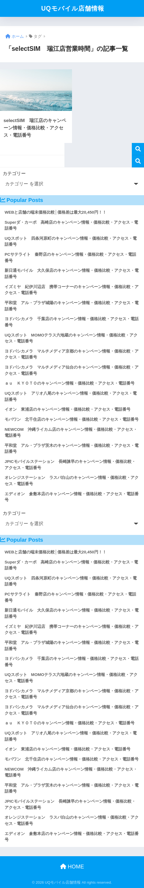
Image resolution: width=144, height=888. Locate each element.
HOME (72, 867)
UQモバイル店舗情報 (72, 8)
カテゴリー (14, 173)
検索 (138, 149)
